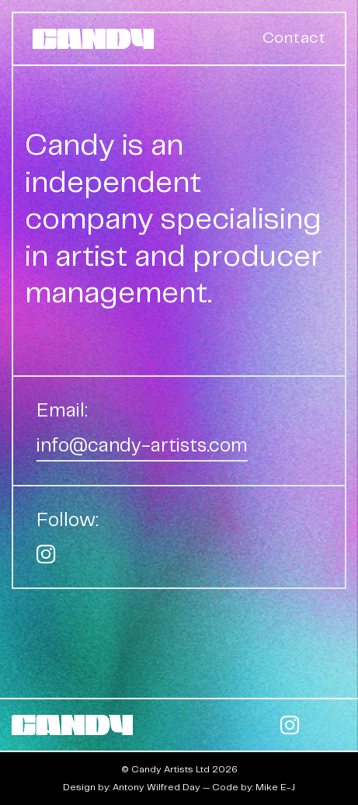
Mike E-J (275, 787)
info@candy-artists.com (142, 446)
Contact (294, 38)
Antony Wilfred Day (156, 787)
